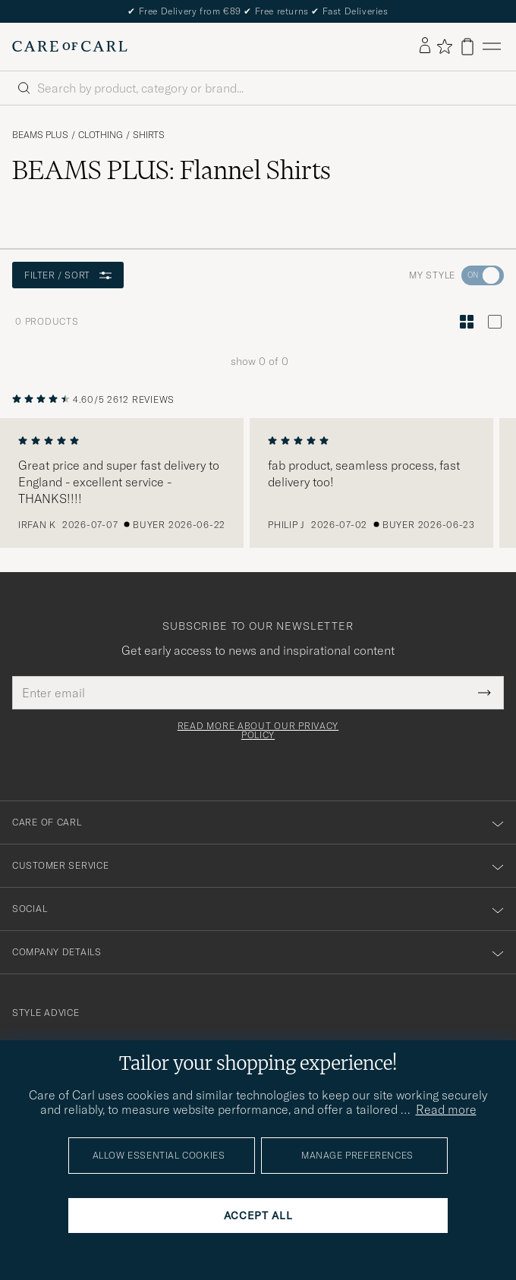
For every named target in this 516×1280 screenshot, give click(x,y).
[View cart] (467, 46)
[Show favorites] (444, 46)
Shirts (149, 135)
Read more (446, 1109)
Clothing (100, 135)
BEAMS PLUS (40, 135)
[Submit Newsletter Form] (484, 693)
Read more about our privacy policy (258, 731)
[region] (258, 483)
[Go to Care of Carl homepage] (69, 46)
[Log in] (425, 46)
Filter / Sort (68, 275)
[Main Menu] (491, 46)
